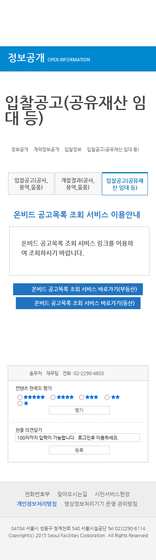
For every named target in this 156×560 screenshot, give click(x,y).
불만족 (116, 397)
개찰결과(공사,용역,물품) (78, 183)
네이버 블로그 (36, 137)
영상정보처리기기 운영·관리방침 (100, 504)
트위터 (12, 137)
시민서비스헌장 (112, 494)
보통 (93, 397)
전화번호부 (37, 494)
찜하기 (48, 137)
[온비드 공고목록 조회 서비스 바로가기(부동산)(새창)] (78, 289)
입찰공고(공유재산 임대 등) (124, 184)
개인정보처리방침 (37, 504)
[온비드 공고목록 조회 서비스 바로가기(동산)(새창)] (78, 303)
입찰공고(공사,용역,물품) (31, 183)
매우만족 (35, 397)
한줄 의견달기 (28, 430)
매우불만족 (26, 403)
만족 (66, 397)
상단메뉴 (12, 31)
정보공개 (49, 57)
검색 (143, 31)
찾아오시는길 (72, 494)
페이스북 (24, 137)
